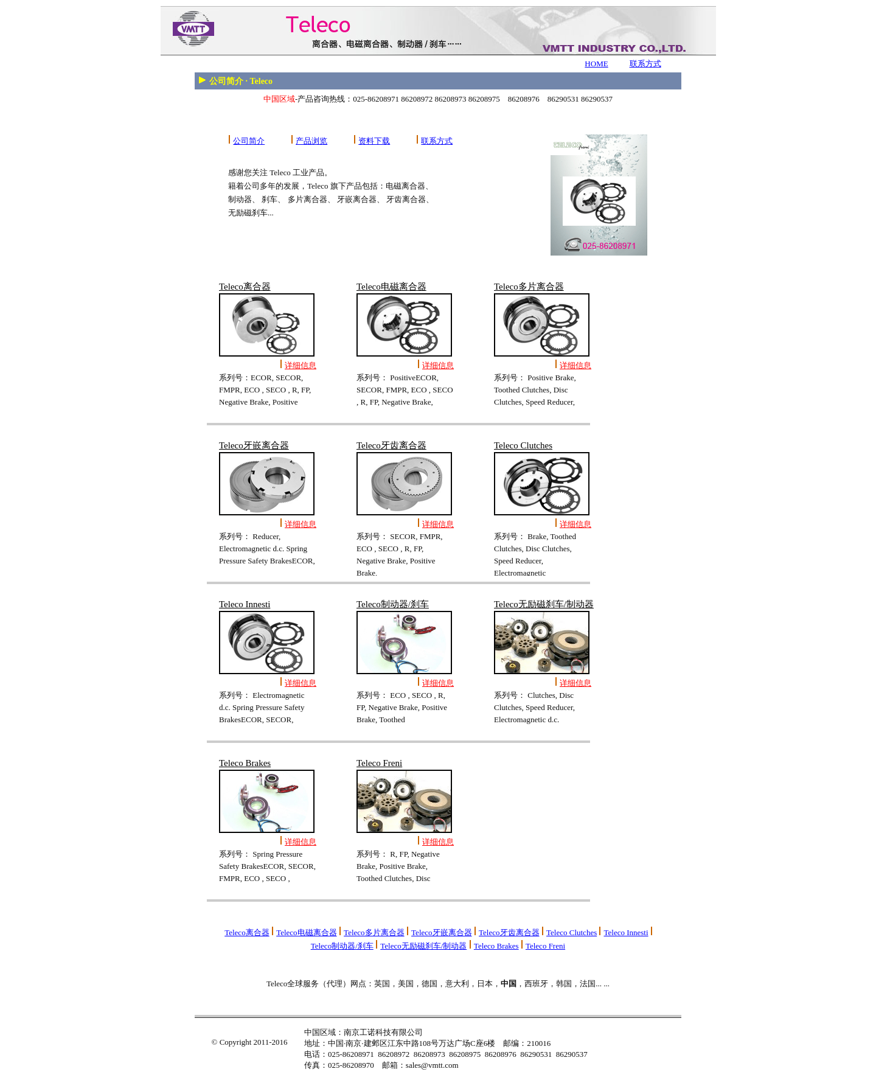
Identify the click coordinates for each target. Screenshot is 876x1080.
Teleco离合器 (246, 932)
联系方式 (645, 63)
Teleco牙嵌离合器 (441, 932)
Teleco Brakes (496, 945)
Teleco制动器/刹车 (342, 945)
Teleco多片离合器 (374, 932)
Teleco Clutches (571, 932)
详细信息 (300, 365)
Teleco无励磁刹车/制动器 (423, 945)
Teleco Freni (545, 945)
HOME (596, 63)
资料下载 (374, 140)
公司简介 (249, 140)
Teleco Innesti (625, 932)
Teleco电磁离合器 (306, 932)
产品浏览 (311, 140)
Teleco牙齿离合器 (509, 932)
